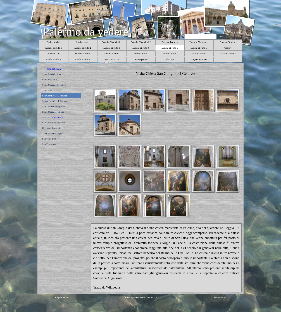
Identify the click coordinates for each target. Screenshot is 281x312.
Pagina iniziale (54, 42)
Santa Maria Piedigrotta (53, 106)
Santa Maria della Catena (54, 85)
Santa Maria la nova (51, 74)
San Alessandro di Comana (55, 101)
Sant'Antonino (49, 138)
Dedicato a (219, 297)
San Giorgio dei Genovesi (54, 95)
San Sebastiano (49, 79)
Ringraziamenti (61, 297)
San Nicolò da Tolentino (53, 122)
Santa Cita (47, 90)
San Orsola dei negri (52, 133)
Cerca (221, 36)
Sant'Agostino (49, 144)
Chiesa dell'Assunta (51, 128)
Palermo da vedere (85, 31)
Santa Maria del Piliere (53, 111)
